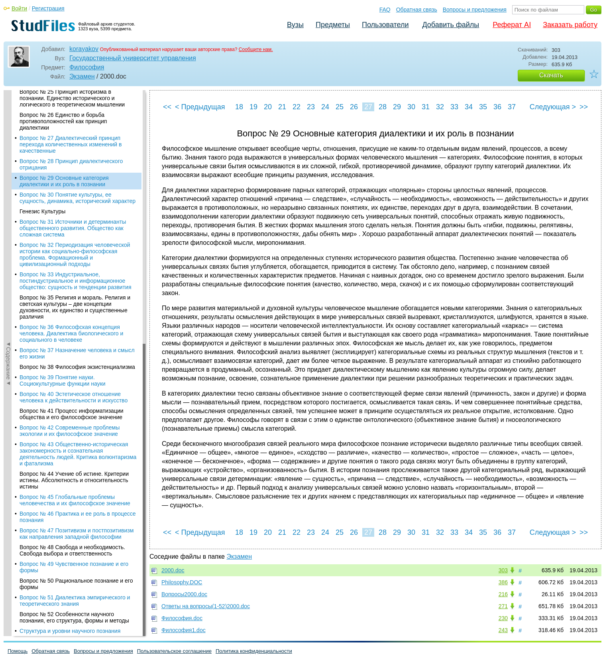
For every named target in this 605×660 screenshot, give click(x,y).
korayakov (83, 48)
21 (282, 107)
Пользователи (385, 25)
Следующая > (553, 107)
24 (325, 107)
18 (239, 107)
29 (397, 107)
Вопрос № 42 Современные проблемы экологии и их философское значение (70, 366)
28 (383, 107)
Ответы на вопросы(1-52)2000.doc (205, 606)
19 (253, 107)
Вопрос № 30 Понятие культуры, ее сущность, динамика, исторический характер (78, 133)
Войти (19, 8)
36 (497, 107)
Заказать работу (570, 25)
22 (297, 107)
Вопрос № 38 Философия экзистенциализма (77, 302)
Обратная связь (416, 9)
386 (503, 582)
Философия (86, 67)
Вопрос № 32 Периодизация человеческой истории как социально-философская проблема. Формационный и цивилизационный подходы (75, 190)
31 (426, 107)
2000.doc (173, 570)
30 (411, 107)
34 (469, 107)
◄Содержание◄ (8, 229)
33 (454, 107)
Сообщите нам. (256, 49)
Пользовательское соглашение (174, 651)
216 (503, 594)
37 (512, 107)
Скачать (551, 75)
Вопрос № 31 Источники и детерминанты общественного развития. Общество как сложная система (73, 163)
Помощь (18, 651)
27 (368, 107)
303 (503, 570)
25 (340, 107)
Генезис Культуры (42, 147)
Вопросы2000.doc (184, 594)
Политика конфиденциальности (254, 651)
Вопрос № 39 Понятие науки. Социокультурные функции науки (63, 316)
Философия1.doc (183, 630)
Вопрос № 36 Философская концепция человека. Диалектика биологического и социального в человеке (71, 269)
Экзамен (82, 76)
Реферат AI (512, 25)
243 (503, 630)
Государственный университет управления (132, 58)
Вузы (295, 25)
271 (503, 606)
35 (483, 107)
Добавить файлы (450, 25)
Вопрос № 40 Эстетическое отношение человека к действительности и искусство (74, 333)
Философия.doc (181, 618)
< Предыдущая (200, 107)
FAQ (385, 9)
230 (503, 618)
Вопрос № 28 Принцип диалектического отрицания (71, 100)
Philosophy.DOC (181, 582)
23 (311, 107)
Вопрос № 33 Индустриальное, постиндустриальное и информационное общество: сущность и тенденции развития (75, 216)
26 (354, 107)
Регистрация (48, 8)
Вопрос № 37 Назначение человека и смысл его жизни (77, 289)
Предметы (333, 25)
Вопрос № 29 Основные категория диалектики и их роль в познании (64, 116)
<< (167, 107)
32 (440, 107)
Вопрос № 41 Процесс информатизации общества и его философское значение (72, 349)
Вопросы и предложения (475, 9)
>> (583, 107)
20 (268, 107)
